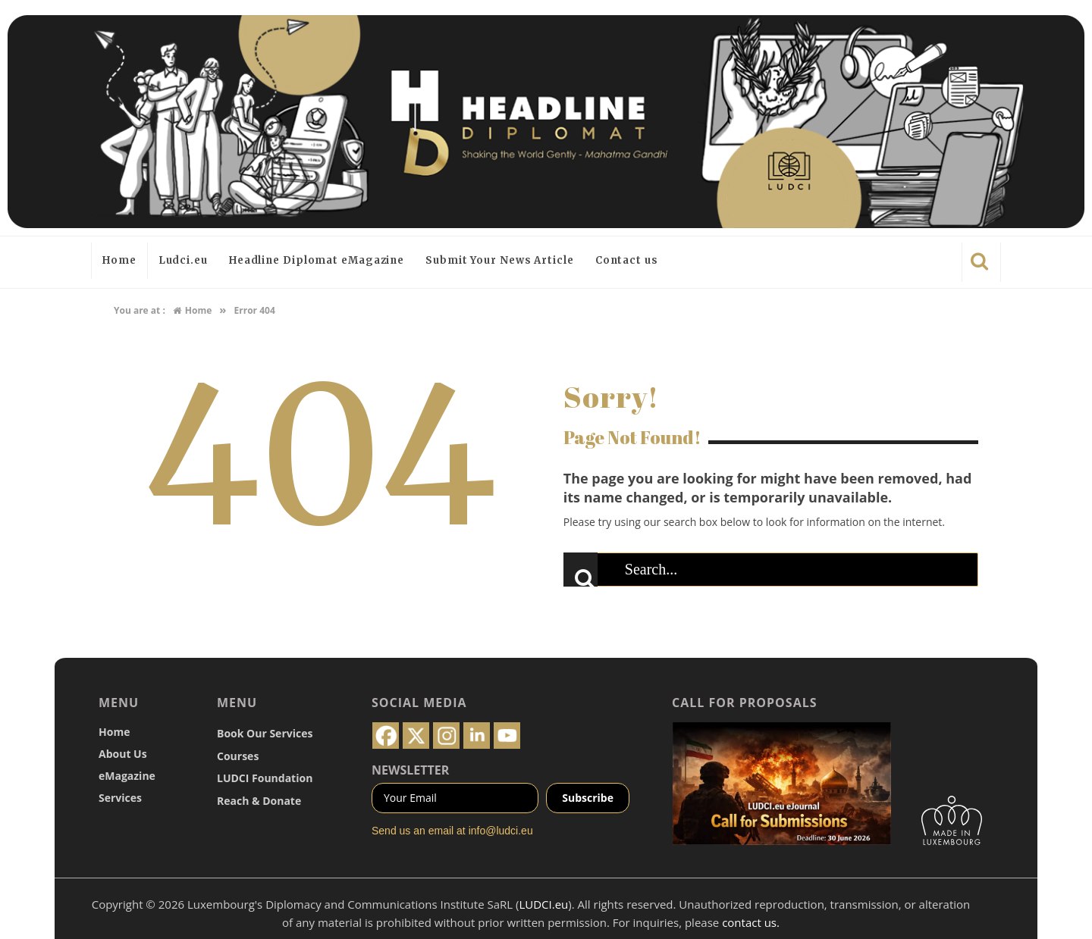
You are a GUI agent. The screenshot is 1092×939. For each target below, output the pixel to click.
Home (119, 260)
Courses (238, 756)
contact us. (751, 922)
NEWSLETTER (410, 770)
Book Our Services (264, 733)
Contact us (626, 260)
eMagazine (127, 775)
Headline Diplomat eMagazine (316, 260)
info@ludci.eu (501, 831)
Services (120, 797)
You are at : (139, 310)
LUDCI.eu (543, 904)
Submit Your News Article (499, 260)
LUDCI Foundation (264, 778)
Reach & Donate (259, 800)
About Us (123, 754)
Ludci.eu (183, 260)
